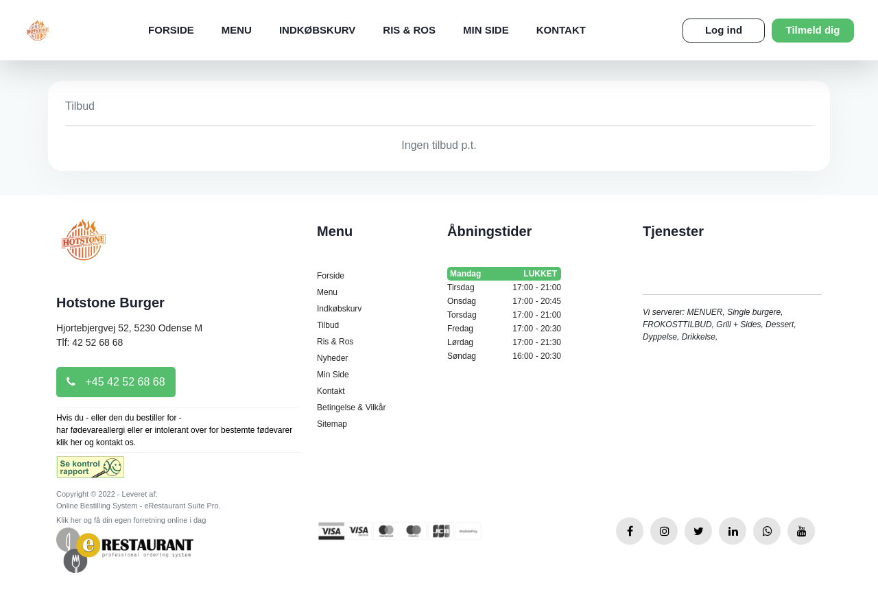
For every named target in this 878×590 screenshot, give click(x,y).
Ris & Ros (409, 30)
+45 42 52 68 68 (116, 382)
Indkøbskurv (317, 30)
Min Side (486, 30)
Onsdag (504, 301)
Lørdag (504, 342)
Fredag (504, 328)
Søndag (504, 356)
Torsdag (504, 315)
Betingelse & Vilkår (351, 407)
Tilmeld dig (813, 30)
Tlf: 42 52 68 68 (89, 342)
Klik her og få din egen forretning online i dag (131, 520)
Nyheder (332, 358)
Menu (237, 30)
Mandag (504, 274)
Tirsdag (504, 287)
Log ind (723, 30)
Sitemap (332, 424)
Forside (171, 30)
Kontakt (561, 30)
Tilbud (328, 325)
